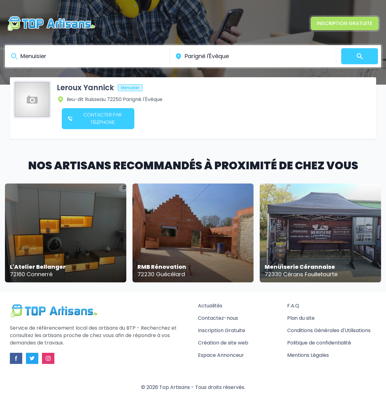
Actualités (210, 305)
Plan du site (301, 318)
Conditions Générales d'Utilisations (329, 330)
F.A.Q (293, 305)
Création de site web (223, 342)
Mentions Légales (308, 355)
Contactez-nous (218, 318)
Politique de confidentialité (319, 342)
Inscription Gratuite (344, 23)
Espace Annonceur (221, 355)
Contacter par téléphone (95, 118)
